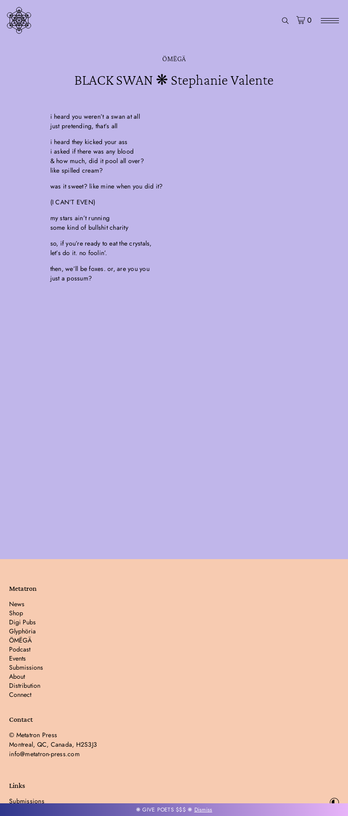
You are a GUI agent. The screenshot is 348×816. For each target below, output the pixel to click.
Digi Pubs (22, 622)
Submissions (26, 667)
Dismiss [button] (203, 810)
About (17, 676)
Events (17, 658)
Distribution (24, 685)
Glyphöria (22, 631)
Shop (16, 613)
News (16, 603)
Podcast (19, 649)
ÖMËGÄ (174, 59)
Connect (20, 694)
